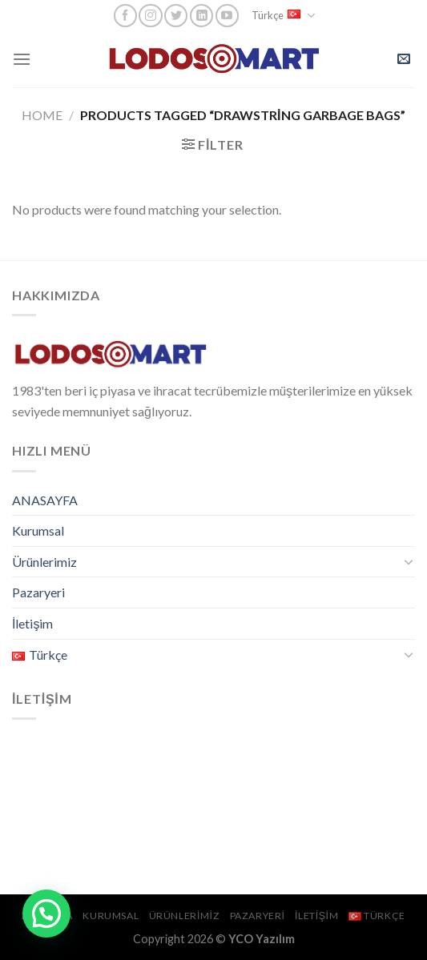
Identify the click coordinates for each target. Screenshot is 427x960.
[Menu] (21, 58)
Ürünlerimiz (44, 561)
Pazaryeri (38, 592)
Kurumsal (38, 530)
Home (42, 115)
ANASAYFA (45, 500)
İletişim (32, 623)
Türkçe (283, 15)
